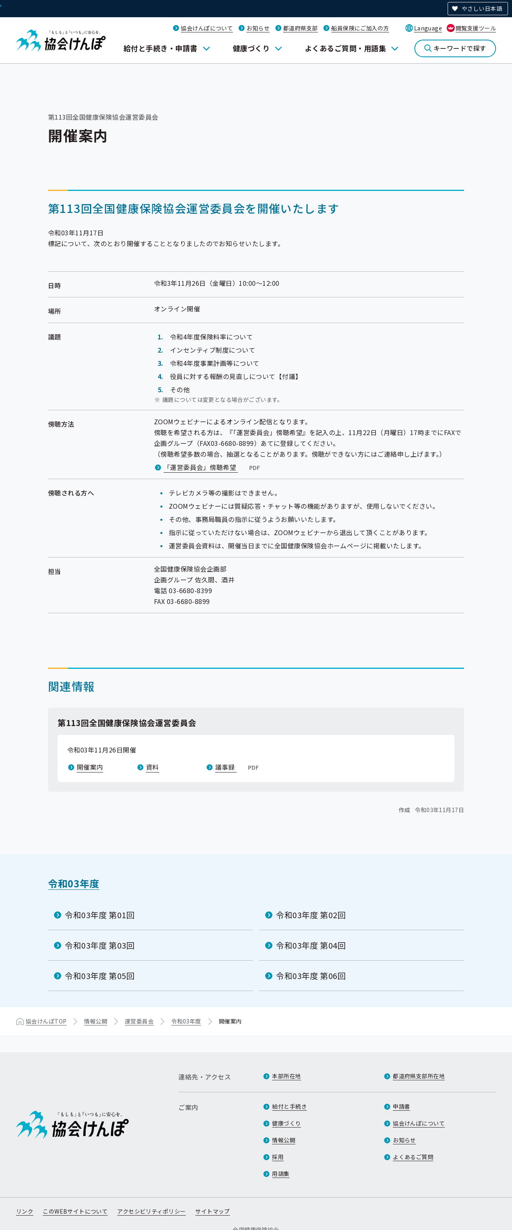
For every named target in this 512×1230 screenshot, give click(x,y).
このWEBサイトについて (75, 1211)
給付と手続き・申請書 (161, 48)
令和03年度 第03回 (100, 945)
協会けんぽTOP (46, 1021)
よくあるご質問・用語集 (345, 48)
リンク (24, 1211)
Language (428, 28)
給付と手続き (289, 1106)
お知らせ (258, 28)
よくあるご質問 (413, 1157)
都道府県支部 (300, 28)
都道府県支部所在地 (419, 1076)
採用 (278, 1157)
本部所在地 (286, 1076)
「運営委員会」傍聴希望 (213, 467)
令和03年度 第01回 (100, 915)
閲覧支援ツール (476, 28)
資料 (152, 767)
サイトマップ (212, 1211)
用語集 (280, 1174)
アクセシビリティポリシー (151, 1211)
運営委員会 (139, 1021)
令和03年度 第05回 (100, 975)
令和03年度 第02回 (311, 915)
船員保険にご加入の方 (360, 28)
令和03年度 (73, 883)
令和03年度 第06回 (311, 975)
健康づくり (251, 48)
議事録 (237, 767)
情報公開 (95, 1021)
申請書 (401, 1106)
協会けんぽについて (207, 28)
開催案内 (90, 767)
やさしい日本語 (482, 8)
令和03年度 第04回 (311, 945)
